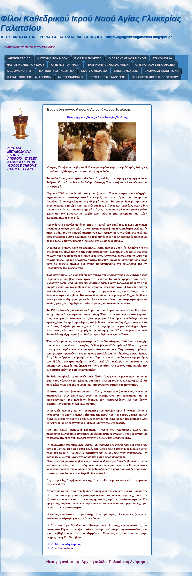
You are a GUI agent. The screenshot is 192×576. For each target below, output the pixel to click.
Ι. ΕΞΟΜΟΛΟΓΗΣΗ (20, 70)
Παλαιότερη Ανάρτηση (128, 562)
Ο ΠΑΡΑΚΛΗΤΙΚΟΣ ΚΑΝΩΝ (127, 58)
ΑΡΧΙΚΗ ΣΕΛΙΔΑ (19, 58)
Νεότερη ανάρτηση (62, 562)
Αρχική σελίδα (94, 562)
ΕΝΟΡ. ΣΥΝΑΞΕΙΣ (126, 70)
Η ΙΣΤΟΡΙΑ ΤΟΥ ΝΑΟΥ (52, 58)
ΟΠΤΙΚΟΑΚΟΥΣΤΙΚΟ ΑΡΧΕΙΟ (155, 64)
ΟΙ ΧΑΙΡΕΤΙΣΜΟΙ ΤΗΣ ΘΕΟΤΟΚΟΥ (155, 77)
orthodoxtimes (64, 548)
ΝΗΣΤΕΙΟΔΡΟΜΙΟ (70, 77)
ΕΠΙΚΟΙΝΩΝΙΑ (162, 58)
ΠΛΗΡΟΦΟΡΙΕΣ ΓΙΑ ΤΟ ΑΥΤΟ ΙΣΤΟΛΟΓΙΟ (30, 47)
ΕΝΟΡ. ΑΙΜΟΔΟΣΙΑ (94, 70)
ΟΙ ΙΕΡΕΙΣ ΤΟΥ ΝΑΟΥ (65, 64)
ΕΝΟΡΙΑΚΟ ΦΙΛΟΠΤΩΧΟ (162, 70)
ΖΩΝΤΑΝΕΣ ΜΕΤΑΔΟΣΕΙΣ (107, 77)
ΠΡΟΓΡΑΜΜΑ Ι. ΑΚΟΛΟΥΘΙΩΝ (107, 64)
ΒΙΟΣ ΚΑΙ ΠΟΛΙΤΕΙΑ (88, 58)
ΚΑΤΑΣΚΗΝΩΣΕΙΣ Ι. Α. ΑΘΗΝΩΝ (29, 77)
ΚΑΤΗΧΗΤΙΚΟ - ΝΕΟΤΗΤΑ (56, 70)
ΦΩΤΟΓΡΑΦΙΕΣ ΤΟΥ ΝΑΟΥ (25, 64)
